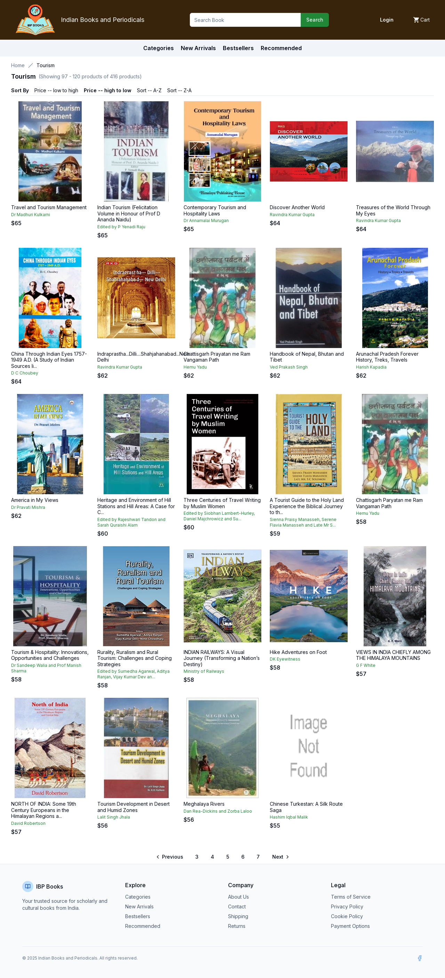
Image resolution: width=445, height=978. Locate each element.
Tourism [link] (46, 65)
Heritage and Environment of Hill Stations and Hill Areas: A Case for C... (136, 506)
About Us (238, 897)
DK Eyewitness (285, 659)
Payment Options (350, 926)
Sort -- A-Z (149, 90)
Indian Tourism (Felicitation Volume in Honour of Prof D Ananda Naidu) (128, 213)
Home (18, 65)
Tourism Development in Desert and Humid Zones (133, 807)
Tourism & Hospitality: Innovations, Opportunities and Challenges (50, 655)
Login (387, 20)
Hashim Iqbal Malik (289, 817)
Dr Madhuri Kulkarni (30, 214)
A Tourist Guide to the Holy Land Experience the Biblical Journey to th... (307, 506)
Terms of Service (351, 897)
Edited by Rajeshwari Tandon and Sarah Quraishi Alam (131, 522)
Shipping (238, 916)
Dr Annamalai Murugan (206, 220)
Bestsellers (137, 916)
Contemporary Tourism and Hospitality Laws (215, 210)
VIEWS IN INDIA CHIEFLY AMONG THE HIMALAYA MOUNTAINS (393, 655)
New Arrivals (139, 906)
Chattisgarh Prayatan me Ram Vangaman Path (217, 357)
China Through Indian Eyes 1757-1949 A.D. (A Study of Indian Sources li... (49, 360)
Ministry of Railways (204, 671)
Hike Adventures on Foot (298, 652)
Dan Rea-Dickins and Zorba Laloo (218, 811)
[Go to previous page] (170, 857)
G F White (365, 665)
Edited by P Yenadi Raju (121, 226)
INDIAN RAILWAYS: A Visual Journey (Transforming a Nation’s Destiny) (222, 658)
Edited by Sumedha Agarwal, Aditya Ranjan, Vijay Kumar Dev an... (133, 674)
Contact (237, 906)
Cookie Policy (347, 916)
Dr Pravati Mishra (28, 507)
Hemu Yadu (195, 367)
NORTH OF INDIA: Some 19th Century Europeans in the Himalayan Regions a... (43, 810)
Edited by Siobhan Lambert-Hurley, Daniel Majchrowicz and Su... (219, 516)
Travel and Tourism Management (49, 207)
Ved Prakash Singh (289, 367)
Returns (236, 926)
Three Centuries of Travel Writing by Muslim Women (222, 503)
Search (314, 20)
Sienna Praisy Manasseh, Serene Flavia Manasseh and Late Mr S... (303, 522)
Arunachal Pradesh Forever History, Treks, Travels (387, 357)
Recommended (142, 926)
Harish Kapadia (371, 367)
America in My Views (34, 500)
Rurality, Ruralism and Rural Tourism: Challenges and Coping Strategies (134, 658)
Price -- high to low (107, 90)
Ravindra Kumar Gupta (292, 214)
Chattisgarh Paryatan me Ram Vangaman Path (389, 503)
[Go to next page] (280, 857)
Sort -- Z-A (179, 90)
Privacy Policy (347, 906)
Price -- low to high (56, 90)
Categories (158, 48)
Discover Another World (297, 207)
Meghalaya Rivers (204, 804)
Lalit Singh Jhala (113, 817)
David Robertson (28, 823)
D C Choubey (24, 373)
